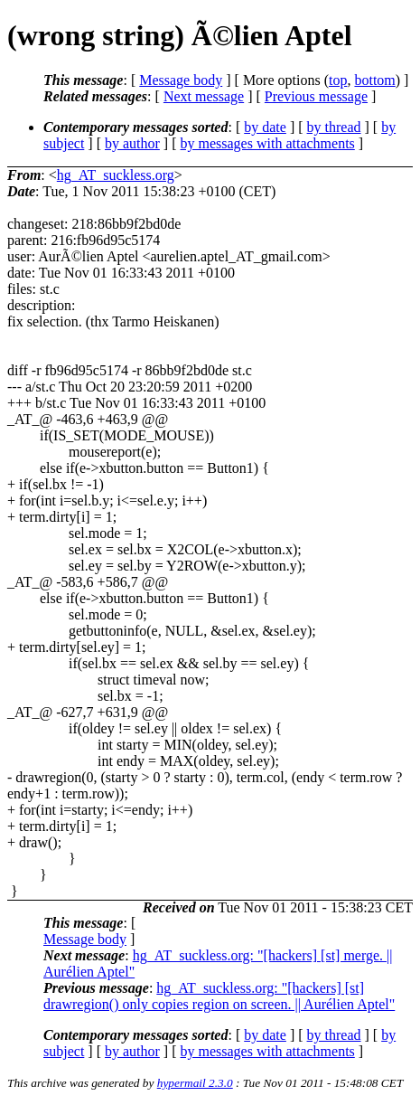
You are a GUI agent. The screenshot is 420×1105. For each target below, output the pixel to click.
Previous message (316, 96)
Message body (180, 80)
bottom (374, 80)
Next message (203, 96)
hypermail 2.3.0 (195, 1083)
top (338, 80)
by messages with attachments (268, 143)
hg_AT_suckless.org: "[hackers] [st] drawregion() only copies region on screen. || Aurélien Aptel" (219, 996)
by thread (334, 127)
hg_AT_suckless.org (115, 175)
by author (132, 143)
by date (265, 127)
